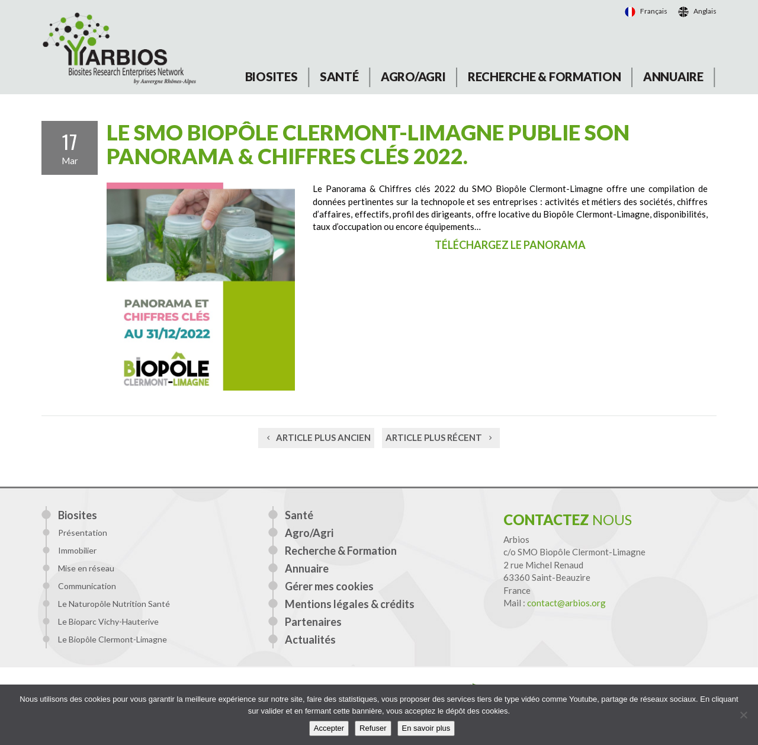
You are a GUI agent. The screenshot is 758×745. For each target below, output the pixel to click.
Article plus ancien (316, 437)
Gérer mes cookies (329, 586)
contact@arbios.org (566, 602)
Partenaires (313, 621)
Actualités (310, 639)
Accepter (329, 728)
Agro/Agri (413, 76)
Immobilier (77, 550)
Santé (339, 76)
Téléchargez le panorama (510, 244)
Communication (87, 586)
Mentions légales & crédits (350, 603)
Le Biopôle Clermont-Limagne (112, 639)
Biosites (271, 76)
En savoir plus (426, 728)
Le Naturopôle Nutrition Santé (114, 604)
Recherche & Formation (544, 76)
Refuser (373, 728)
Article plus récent (441, 437)
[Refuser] (743, 715)
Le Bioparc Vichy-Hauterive (108, 621)
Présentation (82, 532)
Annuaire (673, 76)
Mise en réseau (86, 568)
